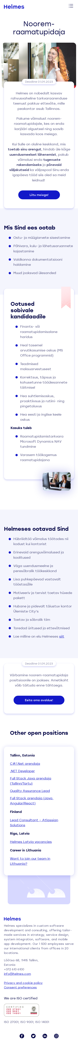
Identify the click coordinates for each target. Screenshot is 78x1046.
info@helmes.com (17, 974)
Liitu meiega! (39, 195)
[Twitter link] (33, 1036)
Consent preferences (20, 987)
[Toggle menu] (71, 6)
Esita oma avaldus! (39, 700)
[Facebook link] (22, 1036)
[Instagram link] (56, 1036)
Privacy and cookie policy (23, 983)
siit (61, 636)
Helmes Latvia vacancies (31, 842)
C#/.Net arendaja (25, 763)
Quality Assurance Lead (30, 791)
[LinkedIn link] (45, 1036)
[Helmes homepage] (14, 6)
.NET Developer (22, 771)
